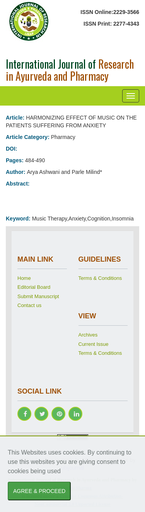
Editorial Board (33, 287)
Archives (88, 335)
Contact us (29, 305)
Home (24, 278)
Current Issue (93, 344)
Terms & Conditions (100, 278)
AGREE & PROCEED (39, 491)
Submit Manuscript (38, 296)
